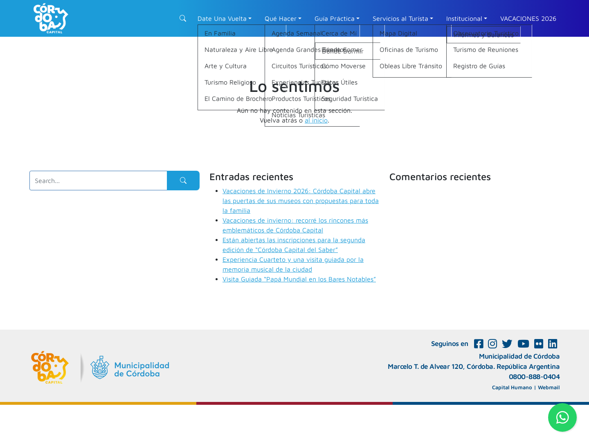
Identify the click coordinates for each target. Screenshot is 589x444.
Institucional (464, 18)
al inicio (316, 120)
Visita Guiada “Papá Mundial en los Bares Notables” (299, 279)
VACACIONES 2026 (528, 18)
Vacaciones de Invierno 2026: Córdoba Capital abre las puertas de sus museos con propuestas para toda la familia (301, 200)
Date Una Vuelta (222, 18)
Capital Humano (512, 387)
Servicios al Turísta (400, 18)
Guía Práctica (335, 18)
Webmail (549, 387)
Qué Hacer (281, 18)
